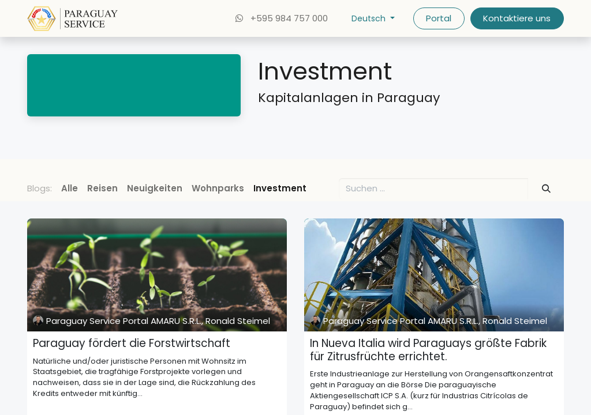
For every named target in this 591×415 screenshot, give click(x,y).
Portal (438, 18)
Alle (69, 188)
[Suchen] (546, 188)
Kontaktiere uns (517, 18)
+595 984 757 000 (280, 18)
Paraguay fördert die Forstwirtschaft (131, 343)
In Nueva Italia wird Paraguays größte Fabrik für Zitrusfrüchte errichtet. (428, 350)
